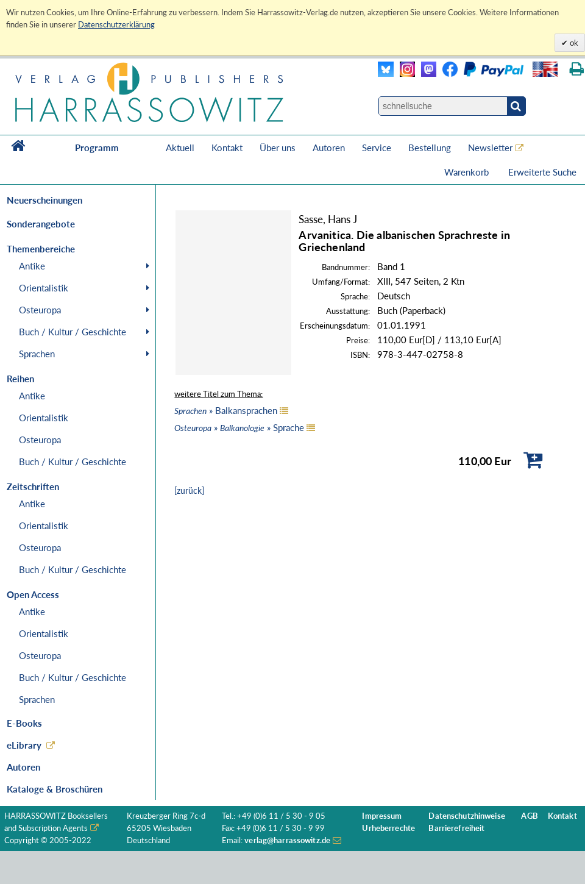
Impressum (382, 816)
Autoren (329, 147)
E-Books (24, 723)
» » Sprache (239, 427)
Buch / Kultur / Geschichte (72, 331)
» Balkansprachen (225, 410)
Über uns (278, 147)
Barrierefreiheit (456, 828)
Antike (32, 265)
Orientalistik (43, 287)
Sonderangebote (41, 223)
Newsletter (490, 147)
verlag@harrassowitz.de (287, 840)
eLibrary (24, 745)
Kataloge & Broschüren (54, 788)
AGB (529, 816)
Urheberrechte (388, 828)
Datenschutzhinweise (466, 816)
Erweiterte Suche (542, 171)
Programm (97, 147)
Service (376, 147)
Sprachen (37, 353)
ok (573, 43)
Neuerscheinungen (44, 199)
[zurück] (189, 490)
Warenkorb (467, 171)
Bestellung (429, 147)
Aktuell (180, 147)
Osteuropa (40, 309)
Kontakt (227, 147)
